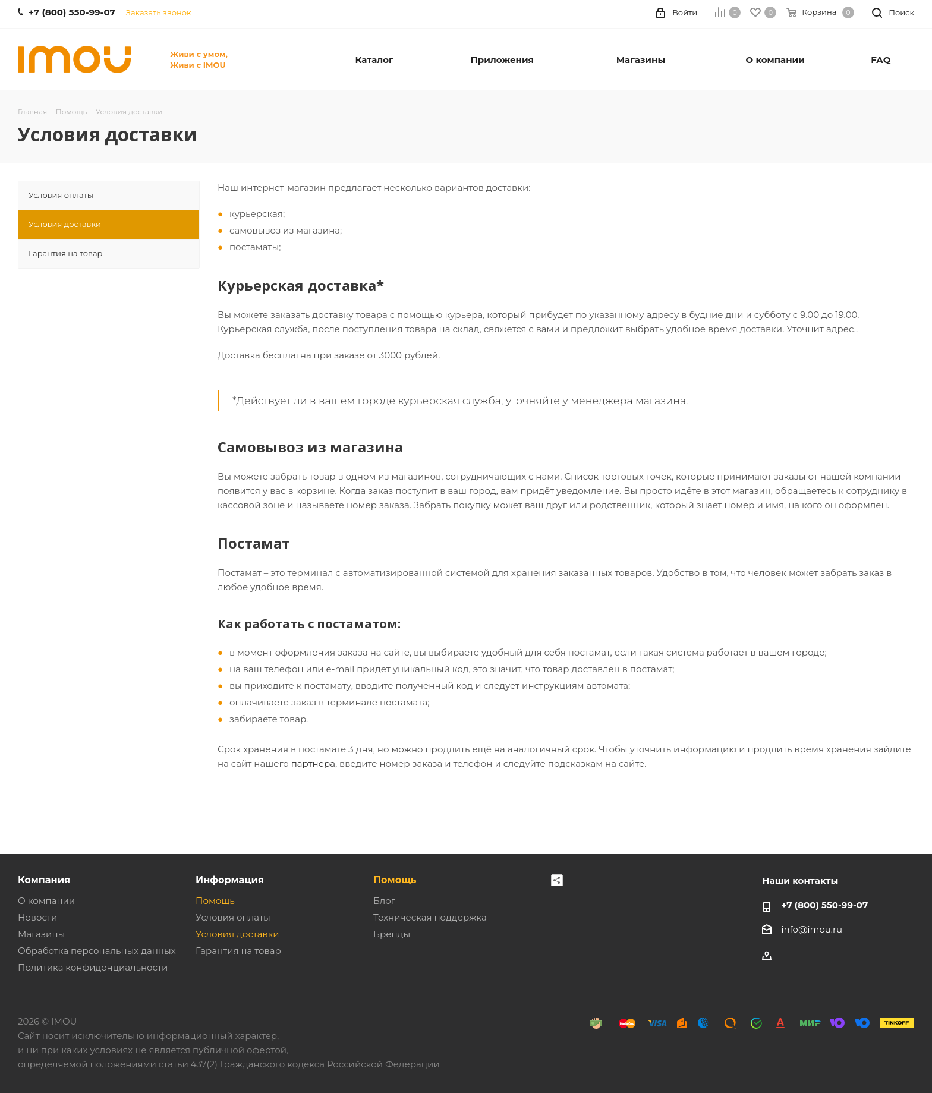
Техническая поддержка (430, 917)
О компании (46, 900)
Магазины (41, 934)
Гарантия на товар (238, 950)
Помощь (215, 900)
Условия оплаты (233, 917)
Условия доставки (237, 934)
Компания (44, 880)
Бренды (391, 934)
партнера (313, 763)
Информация (230, 880)
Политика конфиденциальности (93, 967)
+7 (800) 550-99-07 (824, 905)
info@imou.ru (811, 929)
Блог (384, 900)
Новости (37, 917)
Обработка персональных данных (97, 950)
